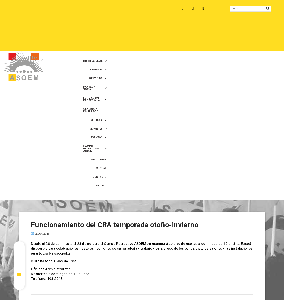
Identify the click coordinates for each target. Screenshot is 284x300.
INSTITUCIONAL (108, 26)
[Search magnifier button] (268, 8)
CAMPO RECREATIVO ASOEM (225, 35)
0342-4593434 (222, 287)
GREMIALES (135, 26)
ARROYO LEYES (21, 8)
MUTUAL (203, 43)
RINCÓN (86, 8)
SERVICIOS (159, 26)
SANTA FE (104, 8)
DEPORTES (168, 35)
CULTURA (146, 35)
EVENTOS (191, 35)
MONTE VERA (47, 8)
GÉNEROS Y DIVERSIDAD (117, 35)
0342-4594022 (200, 287)
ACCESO (240, 43)
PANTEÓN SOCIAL (188, 26)
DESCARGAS (184, 43)
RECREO (68, 8)
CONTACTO (221, 43)
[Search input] (248, 8)
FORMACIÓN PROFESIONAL (226, 26)
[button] (108, 26)
